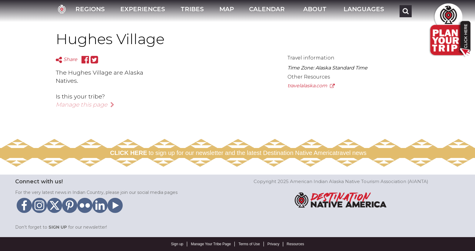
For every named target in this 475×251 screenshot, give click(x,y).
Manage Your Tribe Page (211, 244)
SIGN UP (57, 227)
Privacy (273, 244)
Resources (295, 244)
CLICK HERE (128, 153)
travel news (351, 153)
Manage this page (85, 104)
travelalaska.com (311, 85)
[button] (314, 11)
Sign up (177, 244)
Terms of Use (249, 244)
